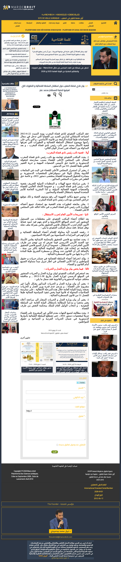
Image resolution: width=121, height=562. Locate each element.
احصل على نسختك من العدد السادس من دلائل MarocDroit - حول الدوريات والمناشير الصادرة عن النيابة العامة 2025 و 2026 (16, 42)
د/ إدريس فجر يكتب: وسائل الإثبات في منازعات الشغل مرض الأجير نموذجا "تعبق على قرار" (105, 355)
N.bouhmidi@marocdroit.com (60, 537)
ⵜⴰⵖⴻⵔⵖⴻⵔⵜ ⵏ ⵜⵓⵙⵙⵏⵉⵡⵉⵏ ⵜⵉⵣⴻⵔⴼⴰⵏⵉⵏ (60, 15)
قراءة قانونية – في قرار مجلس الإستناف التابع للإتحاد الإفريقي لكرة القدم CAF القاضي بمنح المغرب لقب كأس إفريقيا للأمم (10, 292)
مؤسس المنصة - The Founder (60, 504)
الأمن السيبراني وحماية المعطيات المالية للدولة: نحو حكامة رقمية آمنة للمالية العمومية (10, 247)
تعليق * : (81, 416)
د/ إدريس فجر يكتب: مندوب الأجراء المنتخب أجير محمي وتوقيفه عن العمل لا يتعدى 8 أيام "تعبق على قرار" (105, 328)
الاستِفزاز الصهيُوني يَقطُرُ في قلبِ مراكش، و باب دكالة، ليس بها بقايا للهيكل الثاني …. (15, 72)
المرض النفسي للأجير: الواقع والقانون (105, 215)
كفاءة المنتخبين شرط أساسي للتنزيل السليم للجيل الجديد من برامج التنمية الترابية (15, 49)
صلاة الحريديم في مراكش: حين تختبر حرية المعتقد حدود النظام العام (105, 42)
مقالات (81, 22)
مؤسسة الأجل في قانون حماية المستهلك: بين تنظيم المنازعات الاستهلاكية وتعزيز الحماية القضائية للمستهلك (105, 270)
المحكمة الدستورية (10, 205)
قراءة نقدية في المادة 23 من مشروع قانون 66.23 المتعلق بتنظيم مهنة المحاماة (16, 61)
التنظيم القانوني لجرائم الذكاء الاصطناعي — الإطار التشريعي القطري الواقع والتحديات (104, 135)
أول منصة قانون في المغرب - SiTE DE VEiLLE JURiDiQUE (60, 18)
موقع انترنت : (80, 407)
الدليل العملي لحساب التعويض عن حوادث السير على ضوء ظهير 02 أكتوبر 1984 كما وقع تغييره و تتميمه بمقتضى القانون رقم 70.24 (105, 241)
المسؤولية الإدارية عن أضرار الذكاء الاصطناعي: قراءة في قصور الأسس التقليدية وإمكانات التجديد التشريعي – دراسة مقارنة (105, 188)
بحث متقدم (105, 93)
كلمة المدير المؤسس (105, 36)
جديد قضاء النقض (17, 24)
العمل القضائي (90, 24)
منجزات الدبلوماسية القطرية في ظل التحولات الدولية (105, 296)
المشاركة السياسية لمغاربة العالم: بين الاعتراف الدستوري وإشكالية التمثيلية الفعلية (10, 224)
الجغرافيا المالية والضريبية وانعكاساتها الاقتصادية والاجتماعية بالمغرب (16, 55)
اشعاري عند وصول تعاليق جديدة (72, 445)
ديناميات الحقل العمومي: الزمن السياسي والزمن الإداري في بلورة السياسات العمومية (10, 316)
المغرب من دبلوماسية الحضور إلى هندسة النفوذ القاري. (10, 269)
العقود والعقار (41, 22)
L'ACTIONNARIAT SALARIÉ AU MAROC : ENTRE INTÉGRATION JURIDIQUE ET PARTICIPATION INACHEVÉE (10, 92)
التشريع (103, 22)
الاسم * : (81, 388)
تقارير (64, 22)
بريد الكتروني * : (79, 397)
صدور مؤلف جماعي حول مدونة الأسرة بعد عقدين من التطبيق (16, 66)
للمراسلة (29, 22)
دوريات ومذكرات (54, 22)
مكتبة (73, 22)
